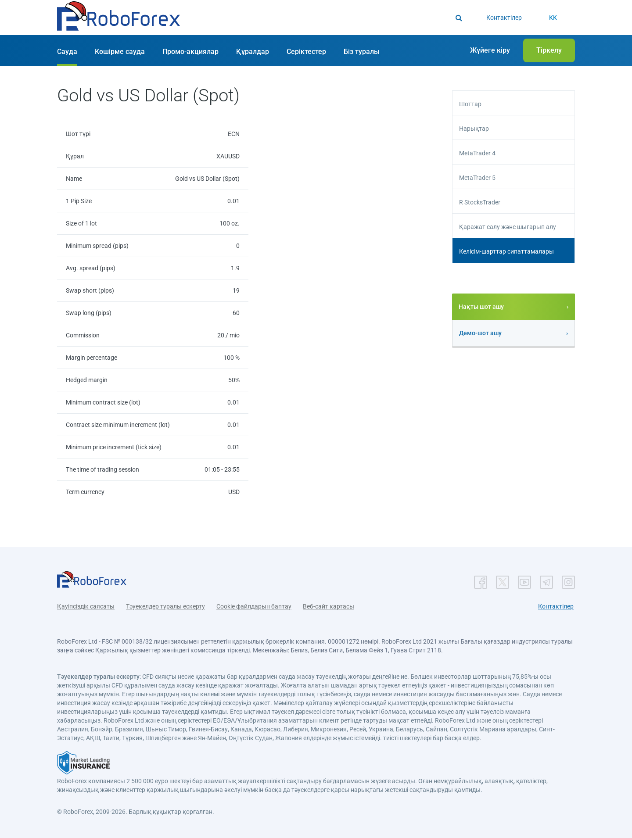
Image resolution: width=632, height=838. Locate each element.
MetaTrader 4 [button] (477, 153)
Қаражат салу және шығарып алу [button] (507, 226)
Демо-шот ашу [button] (480, 333)
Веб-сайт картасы (328, 606)
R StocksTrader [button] (479, 202)
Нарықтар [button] (474, 128)
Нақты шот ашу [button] (481, 306)
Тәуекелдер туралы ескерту (165, 606)
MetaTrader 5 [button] (477, 177)
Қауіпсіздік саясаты (86, 606)
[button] (118, 18)
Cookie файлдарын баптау (253, 606)
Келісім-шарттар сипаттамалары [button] (506, 251)
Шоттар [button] (470, 103)
